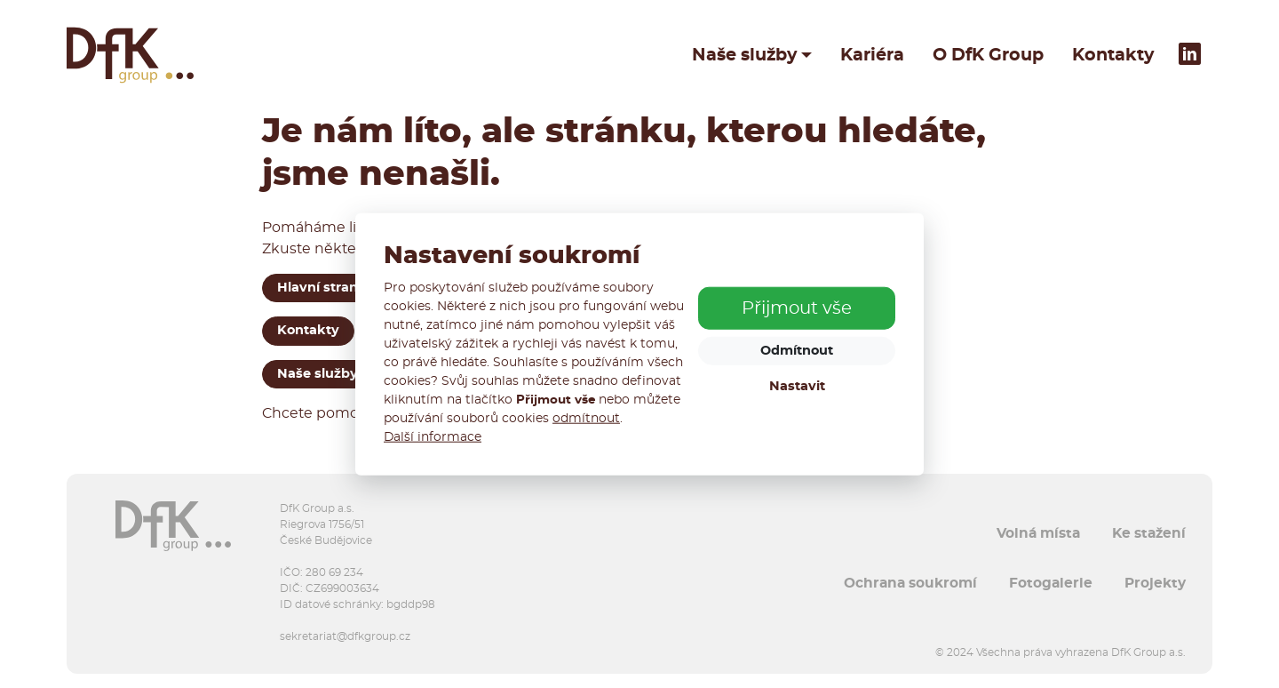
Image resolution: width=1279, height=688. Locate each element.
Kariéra (872, 55)
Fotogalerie (1050, 583)
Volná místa (1038, 533)
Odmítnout (796, 350)
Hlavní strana (321, 287)
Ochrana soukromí (910, 583)
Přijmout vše (797, 308)
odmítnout (586, 418)
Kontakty (1113, 55)
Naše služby (317, 373)
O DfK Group (988, 55)
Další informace (432, 436)
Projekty (1155, 583)
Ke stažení (1149, 533)
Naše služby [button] (744, 55)
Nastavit (797, 386)
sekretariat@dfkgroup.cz (345, 636)
